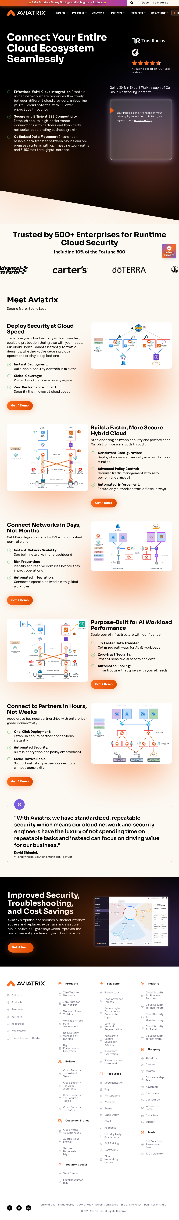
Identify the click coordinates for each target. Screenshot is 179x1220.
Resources (136, 12)
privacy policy (143, 120)
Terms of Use (47, 1205)
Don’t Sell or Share (155, 1205)
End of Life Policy (131, 1205)
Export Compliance (106, 1205)
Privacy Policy (66, 1205)
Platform (59, 12)
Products (78, 12)
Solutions (97, 12)
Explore (97, 2)
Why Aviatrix (158, 12)
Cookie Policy (85, 1205)
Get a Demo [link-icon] (20, 405)
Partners (116, 12)
